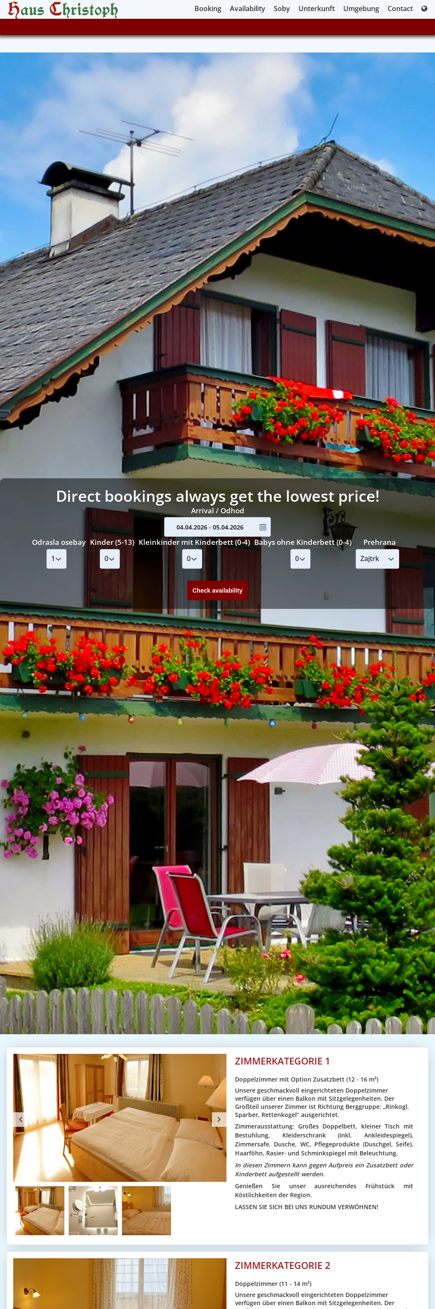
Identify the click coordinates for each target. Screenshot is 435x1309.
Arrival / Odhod (217, 510)
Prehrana (379, 542)
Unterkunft (317, 8)
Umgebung (361, 8)
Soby (282, 8)
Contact (400, 8)
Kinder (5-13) (112, 542)
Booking (207, 8)
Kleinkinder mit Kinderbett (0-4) (194, 542)
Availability (247, 8)
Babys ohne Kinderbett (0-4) (302, 542)
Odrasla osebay (59, 542)
